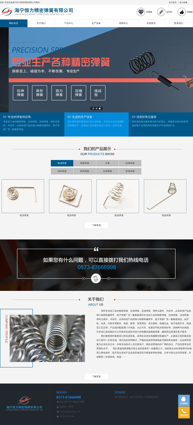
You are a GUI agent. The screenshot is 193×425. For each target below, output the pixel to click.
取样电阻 (84, 171)
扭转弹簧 (62, 171)
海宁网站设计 (121, 397)
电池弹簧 (62, 163)
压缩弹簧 (107, 171)
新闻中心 (123, 23)
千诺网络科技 (151, 397)
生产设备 (96, 23)
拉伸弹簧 (130, 163)
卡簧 (107, 163)
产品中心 (68, 23)
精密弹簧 (84, 163)
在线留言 (151, 23)
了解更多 (96, 225)
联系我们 (178, 23)
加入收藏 (183, 2)
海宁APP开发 (136, 397)
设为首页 (173, 2)
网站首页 (13, 23)
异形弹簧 (130, 171)
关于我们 (41, 23)
